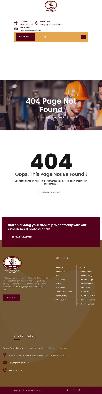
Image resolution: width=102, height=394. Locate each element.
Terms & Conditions (64, 292)
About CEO (60, 271)
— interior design (86, 275)
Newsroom (60, 287)
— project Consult (86, 283)
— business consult (87, 300)
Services (82, 267)
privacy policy (61, 296)
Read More (11, 297)
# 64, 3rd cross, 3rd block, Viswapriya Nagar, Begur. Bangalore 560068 (36, 355)
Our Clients (60, 279)
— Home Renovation (87, 296)
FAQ (58, 275)
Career (59, 283)
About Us (60, 267)
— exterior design (86, 279)
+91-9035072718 (26, 24)
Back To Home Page (51, 192)
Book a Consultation (22, 237)
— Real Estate (84, 287)
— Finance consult (86, 304)
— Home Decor (85, 292)
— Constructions (85, 271)
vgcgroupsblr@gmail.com (30, 30)
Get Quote (25, 37)
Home (41, 117)
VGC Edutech (61, 300)
